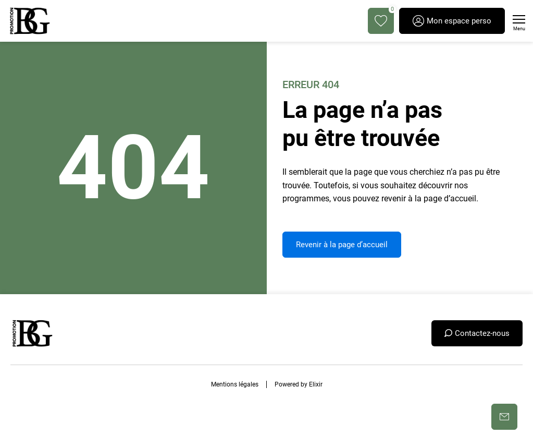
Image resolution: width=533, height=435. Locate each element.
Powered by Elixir (299, 384)
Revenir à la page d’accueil (342, 244)
